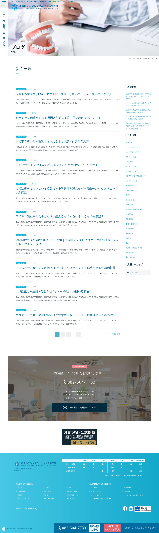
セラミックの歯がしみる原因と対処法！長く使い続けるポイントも (58, 117)
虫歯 (127, 243)
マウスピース (130, 180)
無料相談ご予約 (72, 491)
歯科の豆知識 (130, 224)
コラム (34, 89)
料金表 (46, 495)
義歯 (127, 238)
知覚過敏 (129, 228)
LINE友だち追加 (49, 499)
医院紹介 (21, 495)
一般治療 (127, 491)
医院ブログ (70, 499)
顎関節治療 (127, 488)
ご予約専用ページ (72, 495)
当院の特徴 (21, 491)
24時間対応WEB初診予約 (112, 528)
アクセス (69, 488)
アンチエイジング (132, 147)
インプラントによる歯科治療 (133, 495)
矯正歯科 (94, 488)
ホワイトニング (131, 171)
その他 (128, 142)
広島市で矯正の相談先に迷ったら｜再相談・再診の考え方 (52, 141)
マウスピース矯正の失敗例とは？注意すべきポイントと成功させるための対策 (66, 267)
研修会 (128, 233)
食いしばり (129, 257)
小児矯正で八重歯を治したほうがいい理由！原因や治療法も (54, 291)
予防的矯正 (130, 185)
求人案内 (46, 488)
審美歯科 (129, 204)
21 (78, 334)
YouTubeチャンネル (24, 499)
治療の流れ (47, 491)
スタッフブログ (131, 166)
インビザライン (131, 152)
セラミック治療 (96, 491)
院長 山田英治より (132, 247)
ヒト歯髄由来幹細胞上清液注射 (101, 499)
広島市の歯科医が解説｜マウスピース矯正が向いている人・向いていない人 (64, 94)
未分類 (128, 214)
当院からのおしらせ (133, 209)
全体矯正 (129, 190)
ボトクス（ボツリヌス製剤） (135, 176)
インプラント (130, 157)
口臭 (127, 195)
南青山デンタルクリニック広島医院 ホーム (141, 58)
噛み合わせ (130, 200)
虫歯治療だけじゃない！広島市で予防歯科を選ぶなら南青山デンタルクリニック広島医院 (67, 190)
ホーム (20, 488)
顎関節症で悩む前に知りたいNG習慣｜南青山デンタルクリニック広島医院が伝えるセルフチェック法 (67, 242)
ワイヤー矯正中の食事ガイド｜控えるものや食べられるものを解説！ (60, 216)
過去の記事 (116, 334)
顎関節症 (129, 252)
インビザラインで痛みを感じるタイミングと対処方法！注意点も (57, 164)
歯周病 (128, 219)
